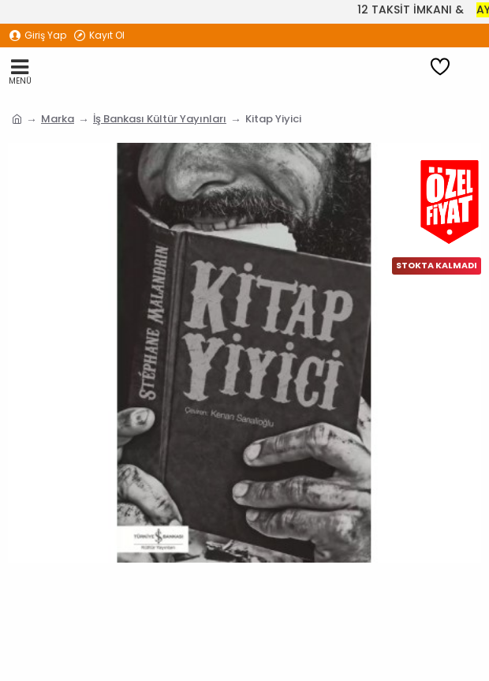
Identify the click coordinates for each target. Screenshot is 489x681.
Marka (57, 118)
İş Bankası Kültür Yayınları (159, 118)
